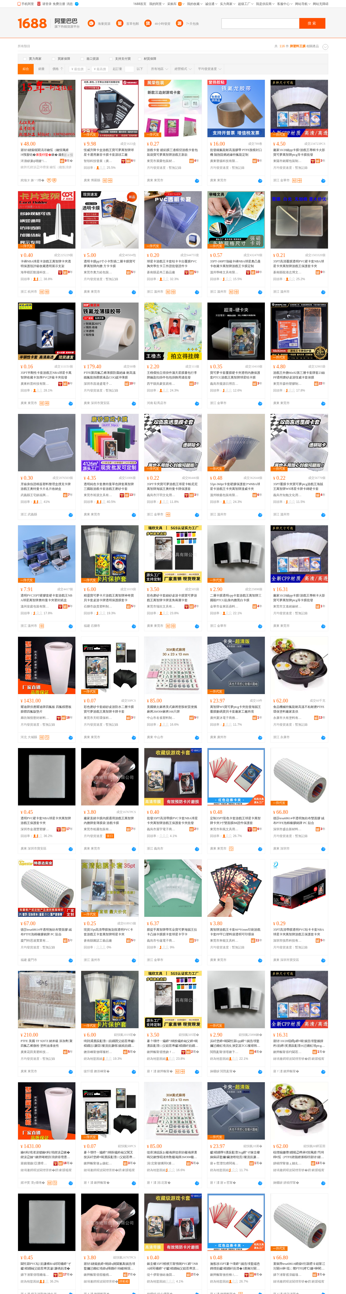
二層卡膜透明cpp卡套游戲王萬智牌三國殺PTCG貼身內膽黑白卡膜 (235, 598)
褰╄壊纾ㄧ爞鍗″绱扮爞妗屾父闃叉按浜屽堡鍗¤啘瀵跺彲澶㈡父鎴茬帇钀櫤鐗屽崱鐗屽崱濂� (109, 1155)
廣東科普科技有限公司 (35, 384)
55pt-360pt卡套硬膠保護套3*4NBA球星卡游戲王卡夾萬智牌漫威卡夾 (235, 486)
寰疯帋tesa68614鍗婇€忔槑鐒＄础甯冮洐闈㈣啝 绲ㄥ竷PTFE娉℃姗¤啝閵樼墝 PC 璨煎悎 (299, 1266)
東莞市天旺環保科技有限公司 (98, 718)
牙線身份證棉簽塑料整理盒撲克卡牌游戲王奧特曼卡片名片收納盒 (46, 486)
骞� (69, 160)
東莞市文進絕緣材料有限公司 (287, 606)
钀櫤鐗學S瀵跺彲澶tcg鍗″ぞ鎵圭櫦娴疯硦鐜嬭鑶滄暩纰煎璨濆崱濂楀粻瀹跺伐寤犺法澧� (235, 1155)
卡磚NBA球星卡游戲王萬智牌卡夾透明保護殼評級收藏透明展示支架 (46, 264)
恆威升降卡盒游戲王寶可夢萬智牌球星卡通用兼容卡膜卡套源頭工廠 (109, 152)
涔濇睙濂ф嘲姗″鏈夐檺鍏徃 (35, 161)
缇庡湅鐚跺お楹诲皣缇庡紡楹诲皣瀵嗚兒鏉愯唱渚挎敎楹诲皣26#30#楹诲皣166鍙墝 (172, 1155)
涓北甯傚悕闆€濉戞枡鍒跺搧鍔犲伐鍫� (161, 1163)
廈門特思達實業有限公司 (35, 940)
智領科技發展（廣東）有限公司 (98, 161)
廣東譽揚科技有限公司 (224, 161)
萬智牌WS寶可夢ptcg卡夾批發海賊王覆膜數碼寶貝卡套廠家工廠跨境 (235, 709)
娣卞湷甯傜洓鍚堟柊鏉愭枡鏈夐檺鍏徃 (287, 1275)
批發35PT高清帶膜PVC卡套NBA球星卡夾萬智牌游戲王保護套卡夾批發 (172, 820)
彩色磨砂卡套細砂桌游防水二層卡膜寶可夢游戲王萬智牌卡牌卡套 (109, 709)
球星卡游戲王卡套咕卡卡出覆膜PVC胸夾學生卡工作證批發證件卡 (172, 264)
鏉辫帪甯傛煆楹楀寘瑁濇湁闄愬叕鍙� (98, 1275)
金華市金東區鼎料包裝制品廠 (224, 606)
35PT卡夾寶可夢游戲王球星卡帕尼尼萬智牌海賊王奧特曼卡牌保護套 (172, 486)
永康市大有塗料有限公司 (287, 718)
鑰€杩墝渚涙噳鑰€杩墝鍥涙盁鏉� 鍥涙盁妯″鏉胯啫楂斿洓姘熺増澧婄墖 (45, 1155)
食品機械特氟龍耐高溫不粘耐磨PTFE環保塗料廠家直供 (298, 709)
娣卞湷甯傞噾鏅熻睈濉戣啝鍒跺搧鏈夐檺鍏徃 (35, 1275)
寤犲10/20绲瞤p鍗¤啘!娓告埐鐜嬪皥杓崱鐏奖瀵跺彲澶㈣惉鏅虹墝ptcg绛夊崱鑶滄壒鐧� (299, 1043)
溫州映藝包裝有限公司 (224, 495)
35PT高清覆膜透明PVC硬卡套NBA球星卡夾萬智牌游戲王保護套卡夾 (298, 264)
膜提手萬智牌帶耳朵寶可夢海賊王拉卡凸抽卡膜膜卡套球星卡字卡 (172, 932)
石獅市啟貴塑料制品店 (98, 606)
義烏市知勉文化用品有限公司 (287, 495)
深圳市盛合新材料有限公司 (287, 829)
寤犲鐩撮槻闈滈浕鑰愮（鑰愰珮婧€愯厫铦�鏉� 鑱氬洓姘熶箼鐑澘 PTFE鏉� (46, 152)
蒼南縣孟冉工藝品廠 (161, 272)
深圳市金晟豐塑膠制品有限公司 (35, 829)
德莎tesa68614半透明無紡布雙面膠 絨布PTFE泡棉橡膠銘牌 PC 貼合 (298, 820)
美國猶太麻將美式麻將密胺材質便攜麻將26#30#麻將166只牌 (172, 709)
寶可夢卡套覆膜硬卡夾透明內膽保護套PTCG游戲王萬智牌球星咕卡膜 (235, 375)
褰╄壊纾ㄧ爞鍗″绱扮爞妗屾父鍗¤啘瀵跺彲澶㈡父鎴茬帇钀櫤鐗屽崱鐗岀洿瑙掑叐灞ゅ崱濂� (172, 1043)
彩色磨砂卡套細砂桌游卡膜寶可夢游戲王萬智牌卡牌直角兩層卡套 (172, 598)
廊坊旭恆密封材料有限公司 (35, 718)
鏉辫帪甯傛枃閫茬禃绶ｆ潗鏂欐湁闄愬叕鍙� (287, 1052)
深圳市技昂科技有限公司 (287, 940)
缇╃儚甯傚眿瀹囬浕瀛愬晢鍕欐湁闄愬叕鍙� (161, 1275)
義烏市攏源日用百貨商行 (224, 384)
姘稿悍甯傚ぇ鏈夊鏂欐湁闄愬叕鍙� (287, 1163)
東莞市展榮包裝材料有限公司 (161, 161)
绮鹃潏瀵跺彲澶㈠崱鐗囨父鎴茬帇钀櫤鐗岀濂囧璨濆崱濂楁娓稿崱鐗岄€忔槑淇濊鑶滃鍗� (109, 1043)
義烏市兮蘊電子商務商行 (161, 940)
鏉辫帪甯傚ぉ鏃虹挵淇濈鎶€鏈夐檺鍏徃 (98, 1163)
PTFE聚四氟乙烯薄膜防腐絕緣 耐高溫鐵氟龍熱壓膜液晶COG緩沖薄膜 (110, 375)
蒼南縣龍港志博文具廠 (287, 272)
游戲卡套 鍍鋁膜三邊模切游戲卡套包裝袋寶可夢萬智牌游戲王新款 (172, 152)
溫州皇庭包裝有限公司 (35, 606)
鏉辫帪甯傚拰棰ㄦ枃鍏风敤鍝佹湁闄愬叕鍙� (224, 1275)
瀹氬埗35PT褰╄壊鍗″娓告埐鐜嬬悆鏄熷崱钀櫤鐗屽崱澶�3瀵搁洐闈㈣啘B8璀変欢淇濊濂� (235, 1266)
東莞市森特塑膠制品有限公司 (287, 384)
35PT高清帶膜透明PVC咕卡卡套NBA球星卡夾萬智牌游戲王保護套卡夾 (298, 932)
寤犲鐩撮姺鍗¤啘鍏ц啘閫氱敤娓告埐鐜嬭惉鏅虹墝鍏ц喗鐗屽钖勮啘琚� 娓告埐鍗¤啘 (109, 1266)
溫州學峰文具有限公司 (224, 272)
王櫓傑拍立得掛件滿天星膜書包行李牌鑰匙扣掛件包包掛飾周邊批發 (172, 375)
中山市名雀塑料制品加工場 (161, 718)
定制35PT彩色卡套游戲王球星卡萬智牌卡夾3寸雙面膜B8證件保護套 (235, 820)
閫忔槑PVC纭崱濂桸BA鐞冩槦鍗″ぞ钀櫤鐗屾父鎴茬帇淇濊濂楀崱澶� (46, 1266)
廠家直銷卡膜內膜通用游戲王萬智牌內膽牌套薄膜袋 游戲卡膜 (109, 820)
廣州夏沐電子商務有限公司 (224, 718)
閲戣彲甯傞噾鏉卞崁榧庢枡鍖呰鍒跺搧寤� (224, 1052)
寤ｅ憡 (68, 155)
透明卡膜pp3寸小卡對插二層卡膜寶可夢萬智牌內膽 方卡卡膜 (109, 264)
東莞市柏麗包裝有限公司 (98, 829)
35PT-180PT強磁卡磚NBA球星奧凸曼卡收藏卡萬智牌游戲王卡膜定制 (235, 264)
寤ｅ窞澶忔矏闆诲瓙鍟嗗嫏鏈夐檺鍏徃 (224, 1163)
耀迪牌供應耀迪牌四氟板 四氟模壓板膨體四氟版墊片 (46, 709)
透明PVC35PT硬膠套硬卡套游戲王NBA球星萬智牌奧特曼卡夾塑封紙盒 (46, 598)
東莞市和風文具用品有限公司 (224, 829)
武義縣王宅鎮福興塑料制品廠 (35, 495)
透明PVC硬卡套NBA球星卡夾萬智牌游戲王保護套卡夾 (46, 820)
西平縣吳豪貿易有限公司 (161, 384)
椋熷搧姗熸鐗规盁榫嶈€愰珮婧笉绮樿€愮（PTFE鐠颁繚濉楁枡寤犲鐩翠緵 (298, 1155)
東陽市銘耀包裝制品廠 (287, 161)
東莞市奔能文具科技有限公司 (224, 940)
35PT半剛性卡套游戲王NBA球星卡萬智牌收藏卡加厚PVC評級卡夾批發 (46, 375)
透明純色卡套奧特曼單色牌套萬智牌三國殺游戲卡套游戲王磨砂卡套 (109, 486)
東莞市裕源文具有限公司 (98, 495)
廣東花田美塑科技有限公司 (35, 1052)
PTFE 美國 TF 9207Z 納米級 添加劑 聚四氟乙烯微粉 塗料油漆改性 (47, 1043)
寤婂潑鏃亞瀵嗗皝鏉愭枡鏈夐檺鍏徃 (35, 1163)
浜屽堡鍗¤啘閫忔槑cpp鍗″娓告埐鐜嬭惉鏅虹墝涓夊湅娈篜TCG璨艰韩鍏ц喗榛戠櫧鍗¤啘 (236, 1043)
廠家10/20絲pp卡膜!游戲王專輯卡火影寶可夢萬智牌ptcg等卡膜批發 (299, 152)
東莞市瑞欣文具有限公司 (161, 606)
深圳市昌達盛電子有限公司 (98, 384)
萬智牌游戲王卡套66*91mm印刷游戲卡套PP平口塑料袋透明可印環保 (235, 932)
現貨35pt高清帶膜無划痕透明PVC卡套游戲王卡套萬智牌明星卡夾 (108, 932)
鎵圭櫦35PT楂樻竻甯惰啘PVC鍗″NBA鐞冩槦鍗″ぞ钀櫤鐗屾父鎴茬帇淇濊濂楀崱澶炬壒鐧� (173, 1266)
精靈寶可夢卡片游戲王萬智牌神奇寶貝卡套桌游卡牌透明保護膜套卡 (109, 598)
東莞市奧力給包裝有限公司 (98, 272)
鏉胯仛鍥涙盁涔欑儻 (35, 167)
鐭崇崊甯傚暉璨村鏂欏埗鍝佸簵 (98, 1052)
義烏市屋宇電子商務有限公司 (161, 829)
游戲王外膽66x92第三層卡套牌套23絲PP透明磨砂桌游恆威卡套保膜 (299, 375)
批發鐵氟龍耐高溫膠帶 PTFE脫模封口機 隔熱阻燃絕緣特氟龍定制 (236, 152)
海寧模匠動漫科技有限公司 (35, 272)
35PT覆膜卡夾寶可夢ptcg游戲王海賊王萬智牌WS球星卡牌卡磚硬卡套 (298, 486)
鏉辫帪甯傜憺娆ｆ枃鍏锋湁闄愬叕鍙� (161, 1052)
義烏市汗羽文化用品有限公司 (161, 495)
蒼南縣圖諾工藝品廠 (98, 940)
